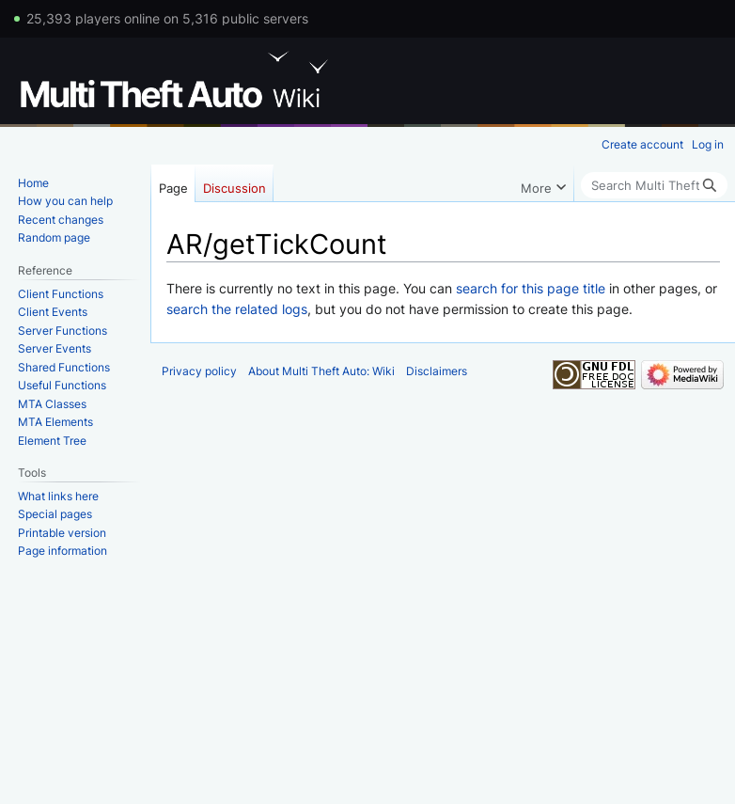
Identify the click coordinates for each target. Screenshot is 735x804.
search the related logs (236, 309)
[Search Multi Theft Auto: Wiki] (654, 185)
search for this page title (530, 288)
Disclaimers (436, 371)
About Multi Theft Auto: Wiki (321, 371)
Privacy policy (199, 371)
